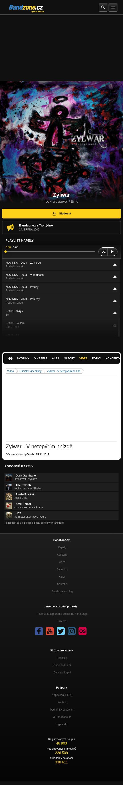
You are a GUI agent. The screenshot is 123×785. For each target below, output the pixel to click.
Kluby (62, 576)
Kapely (62, 547)
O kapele (40, 358)
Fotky (96, 358)
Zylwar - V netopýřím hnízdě (64, 371)
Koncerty (62, 554)
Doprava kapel (62, 672)
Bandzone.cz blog (62, 591)
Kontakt (62, 702)
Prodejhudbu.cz (62, 665)
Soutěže (62, 584)
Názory (69, 358)
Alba (55, 358)
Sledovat (61, 213)
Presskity (62, 657)
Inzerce (62, 621)
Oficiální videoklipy (30, 371)
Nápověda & (62, 695)
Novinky (23, 358)
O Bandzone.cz (62, 717)
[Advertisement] (61, 48)
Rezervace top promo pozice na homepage (61, 613)
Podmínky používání (62, 709)
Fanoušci (62, 569)
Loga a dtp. (62, 724)
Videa (83, 358)
